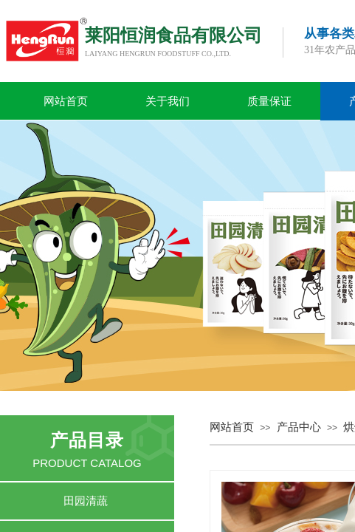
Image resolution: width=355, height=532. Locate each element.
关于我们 (167, 101)
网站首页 (66, 101)
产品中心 (299, 427)
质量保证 (269, 101)
